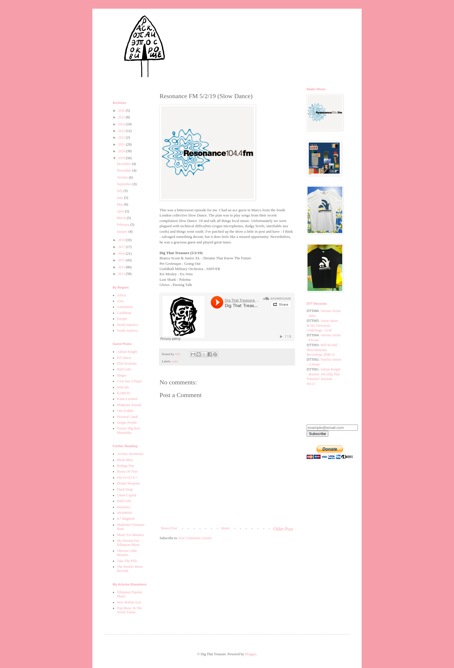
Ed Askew (124, 358)
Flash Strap (125, 489)
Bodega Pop (125, 466)
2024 (122, 124)
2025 (122, 117)
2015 (122, 260)
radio (175, 361)
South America (127, 331)
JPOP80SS (124, 513)
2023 (122, 131)
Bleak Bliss (125, 460)
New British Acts (129, 602)
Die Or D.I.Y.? (127, 478)
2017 (122, 247)
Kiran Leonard (127, 399)
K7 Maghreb (126, 519)
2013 (122, 274)
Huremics (124, 507)
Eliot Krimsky (127, 363)
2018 (122, 240)
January (122, 232)
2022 (122, 137)
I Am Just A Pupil (129, 381)
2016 (122, 254)
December (124, 164)
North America (127, 325)
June (120, 198)
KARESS (123, 393)
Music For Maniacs (130, 535)
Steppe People (127, 423)
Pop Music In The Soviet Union (129, 610)
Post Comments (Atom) (195, 538)
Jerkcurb (123, 387)
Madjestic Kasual (129, 405)
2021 (122, 144)
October (123, 177)
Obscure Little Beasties (127, 553)
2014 (122, 267)
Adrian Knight (127, 352)
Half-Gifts (124, 369)
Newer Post (169, 528)
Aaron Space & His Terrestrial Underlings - (322, 326)
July (120, 191)
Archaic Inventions (130, 454)
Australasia (125, 307)
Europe (122, 319)
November (124, 170)
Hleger (122, 375)
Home (225, 528)
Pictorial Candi (127, 417)
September (124, 184)
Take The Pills (127, 561)
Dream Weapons (128, 483)
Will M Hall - (323, 350)
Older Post (283, 528)
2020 (122, 151)
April (121, 211)
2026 (122, 111)
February (123, 225)
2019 (122, 158)
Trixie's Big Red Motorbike (128, 430)
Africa (121, 295)
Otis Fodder (125, 411)
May (120, 204)
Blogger (250, 654)
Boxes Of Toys (127, 471)
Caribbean (124, 313)
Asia (120, 301)
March (122, 218)
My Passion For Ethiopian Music (128, 543)
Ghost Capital (126, 495)
